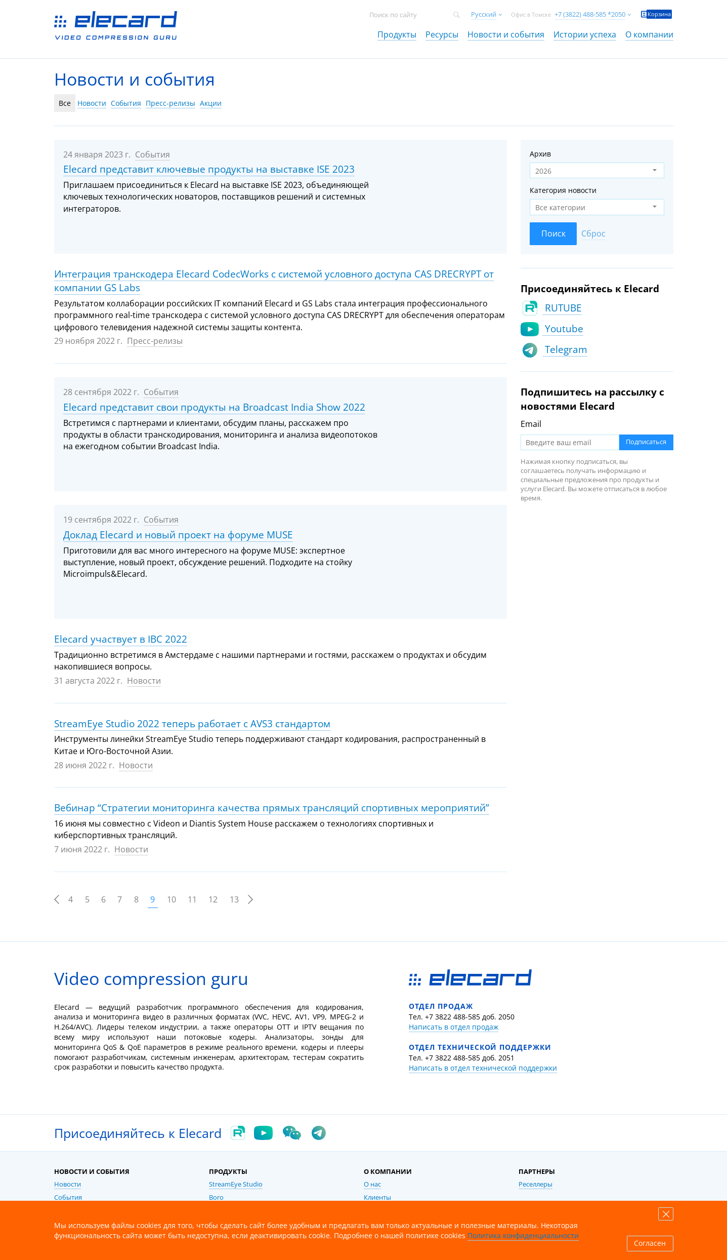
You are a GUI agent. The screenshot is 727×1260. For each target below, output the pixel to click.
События (126, 103)
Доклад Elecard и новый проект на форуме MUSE (178, 534)
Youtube (562, 328)
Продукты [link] (396, 34)
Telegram (564, 349)
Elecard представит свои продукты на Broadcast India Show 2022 (214, 407)
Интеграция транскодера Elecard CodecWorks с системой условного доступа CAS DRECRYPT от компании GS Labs (274, 281)
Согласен (650, 1243)
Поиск (553, 233)
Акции (211, 103)
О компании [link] (649, 34)
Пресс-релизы (170, 103)
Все (65, 103)
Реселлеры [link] (535, 1184)
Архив (540, 154)
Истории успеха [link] (584, 34)
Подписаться (646, 442)
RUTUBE (562, 307)
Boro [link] (216, 1197)
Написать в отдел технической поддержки (483, 1068)
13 (234, 899)
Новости (91, 103)
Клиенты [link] (377, 1197)
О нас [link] (372, 1184)
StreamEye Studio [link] (236, 1184)
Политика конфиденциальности (523, 1235)
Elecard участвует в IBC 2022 (120, 639)
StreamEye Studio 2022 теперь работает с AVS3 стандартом (192, 723)
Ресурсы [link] (441, 34)
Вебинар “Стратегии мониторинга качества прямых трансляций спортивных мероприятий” (271, 807)
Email (531, 423)
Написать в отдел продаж (453, 1027)
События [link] (68, 1197)
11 (192, 899)
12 (213, 899)
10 (171, 899)
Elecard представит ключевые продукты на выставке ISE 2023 (209, 169)
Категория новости (563, 190)
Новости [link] (67, 1184)
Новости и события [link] (505, 34)
